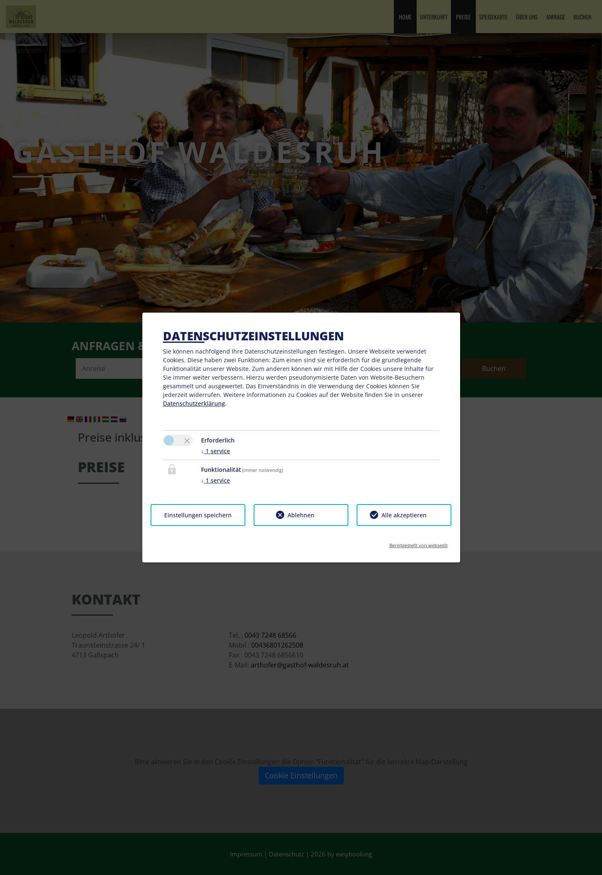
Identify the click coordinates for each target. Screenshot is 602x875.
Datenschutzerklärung (194, 403)
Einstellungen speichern (198, 515)
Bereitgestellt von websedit (418, 542)
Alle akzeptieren (404, 515)
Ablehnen (301, 515)
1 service (215, 451)
